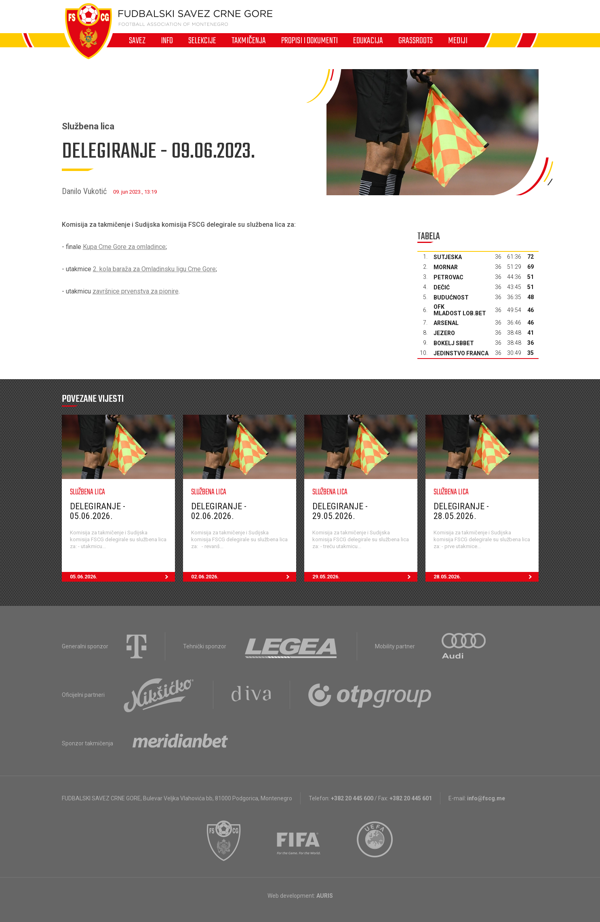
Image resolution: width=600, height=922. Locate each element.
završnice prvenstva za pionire (136, 291)
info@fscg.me (486, 798)
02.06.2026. (243, 577)
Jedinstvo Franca (461, 353)
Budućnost (451, 297)
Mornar (446, 267)
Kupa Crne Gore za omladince (124, 247)
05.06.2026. (122, 577)
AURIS (324, 895)
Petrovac (448, 277)
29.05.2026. (364, 577)
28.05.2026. (486, 577)
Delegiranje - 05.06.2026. (97, 511)
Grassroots (415, 40)
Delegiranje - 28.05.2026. (461, 511)
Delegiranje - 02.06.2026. (218, 511)
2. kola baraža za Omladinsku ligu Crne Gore (154, 269)
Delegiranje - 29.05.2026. (340, 511)
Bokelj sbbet (454, 343)
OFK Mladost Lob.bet (460, 310)
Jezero (444, 333)
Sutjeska (448, 257)
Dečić (442, 287)
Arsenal (446, 323)
